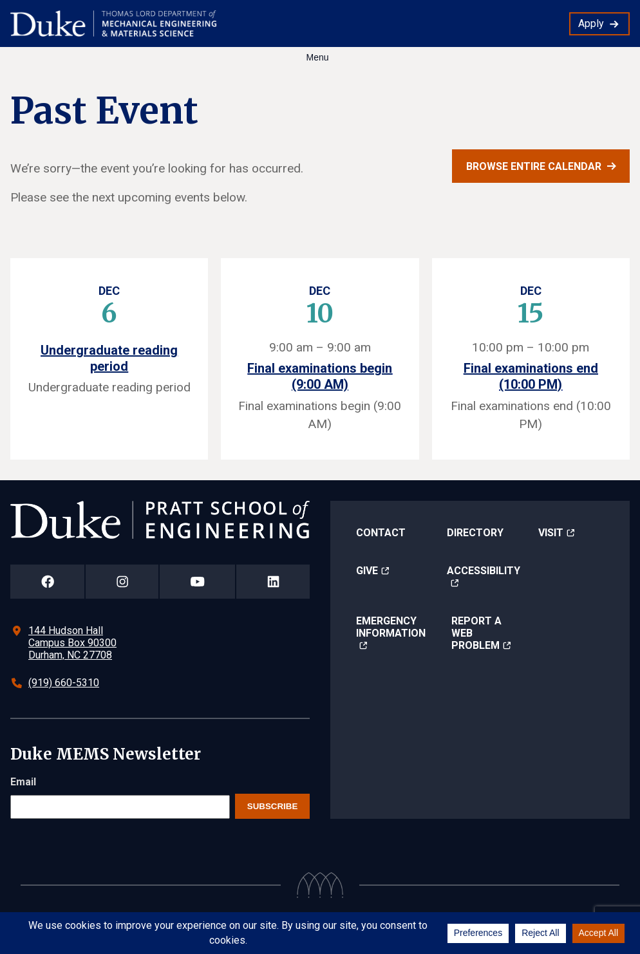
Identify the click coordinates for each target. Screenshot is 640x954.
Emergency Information (391, 627)
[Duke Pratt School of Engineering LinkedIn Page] (273, 582)
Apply (591, 23)
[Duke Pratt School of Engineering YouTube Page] (197, 582)
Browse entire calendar (533, 166)
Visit (550, 533)
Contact (381, 533)
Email (23, 782)
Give (367, 571)
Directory (475, 533)
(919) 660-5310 (63, 683)
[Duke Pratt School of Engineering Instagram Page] (122, 582)
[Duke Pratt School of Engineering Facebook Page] (47, 582)
